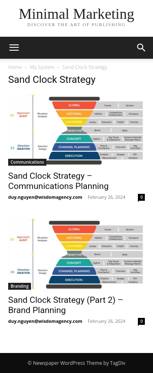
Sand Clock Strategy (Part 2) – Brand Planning (65, 305)
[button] (14, 48)
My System (42, 67)
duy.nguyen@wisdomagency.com (45, 197)
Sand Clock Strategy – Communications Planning (58, 181)
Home (15, 67)
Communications (27, 162)
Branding (20, 286)
